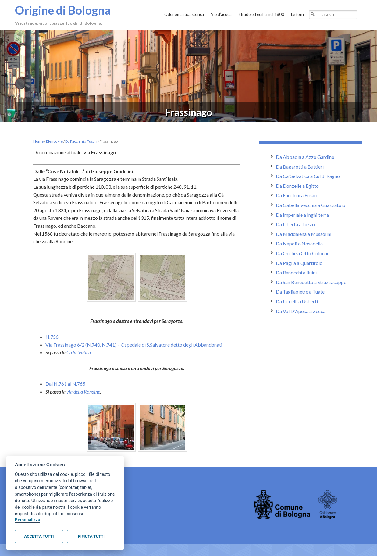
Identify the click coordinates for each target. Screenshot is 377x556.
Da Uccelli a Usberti (297, 301)
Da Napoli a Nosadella (299, 243)
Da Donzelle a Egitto (297, 186)
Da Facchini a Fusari (81, 141)
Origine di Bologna (63, 10)
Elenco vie (54, 141)
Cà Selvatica (78, 352)
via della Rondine (83, 391)
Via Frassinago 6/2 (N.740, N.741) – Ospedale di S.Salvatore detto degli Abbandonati (133, 345)
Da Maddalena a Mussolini (303, 234)
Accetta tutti (39, 536)
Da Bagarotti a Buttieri (300, 166)
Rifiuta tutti (91, 536)
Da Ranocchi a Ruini (296, 272)
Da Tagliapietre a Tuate (300, 291)
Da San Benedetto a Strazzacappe (311, 282)
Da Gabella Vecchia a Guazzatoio (310, 205)
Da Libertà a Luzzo (295, 224)
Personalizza (27, 519)
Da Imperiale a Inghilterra (302, 215)
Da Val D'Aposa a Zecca (300, 311)
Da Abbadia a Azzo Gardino (305, 157)
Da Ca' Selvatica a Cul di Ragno (308, 176)
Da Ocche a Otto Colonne (302, 253)
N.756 (52, 337)
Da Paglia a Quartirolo (299, 263)
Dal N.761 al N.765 (65, 384)
